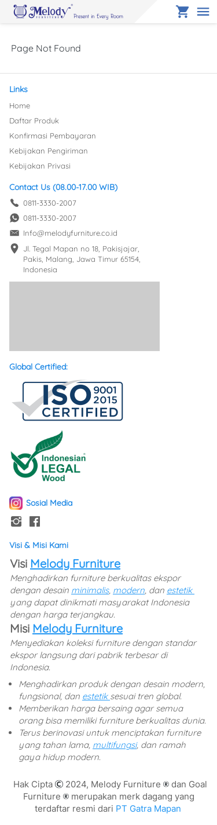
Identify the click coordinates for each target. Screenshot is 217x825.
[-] (16, 522)
